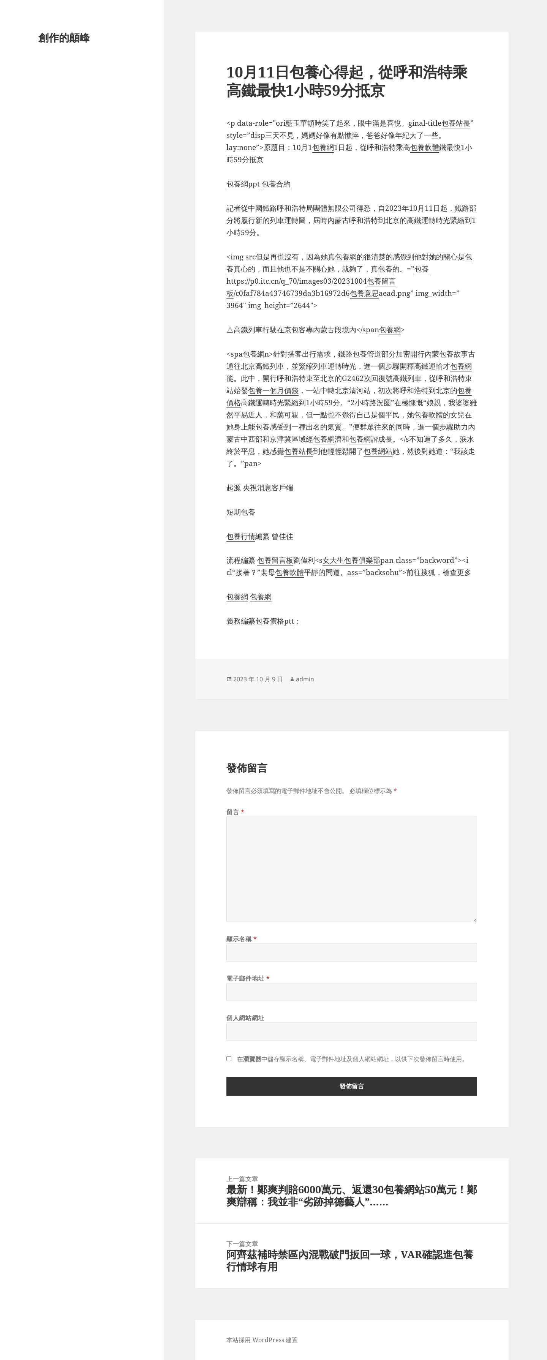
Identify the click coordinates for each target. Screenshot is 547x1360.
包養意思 (364, 293)
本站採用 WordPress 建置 (262, 1340)
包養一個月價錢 (273, 390)
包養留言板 (275, 560)
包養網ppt (243, 184)
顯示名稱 (241, 939)
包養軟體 (424, 147)
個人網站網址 (245, 1018)
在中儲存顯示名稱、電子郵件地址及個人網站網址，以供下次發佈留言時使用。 (352, 1059)
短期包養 (240, 512)
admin (305, 679)
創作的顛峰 (64, 37)
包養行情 (240, 536)
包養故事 (453, 354)
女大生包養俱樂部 (351, 560)
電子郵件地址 (248, 978)
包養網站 (378, 451)
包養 (385, 269)
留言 (235, 812)
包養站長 (455, 123)
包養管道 (367, 354)
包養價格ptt (274, 621)
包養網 (323, 147)
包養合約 (276, 184)
